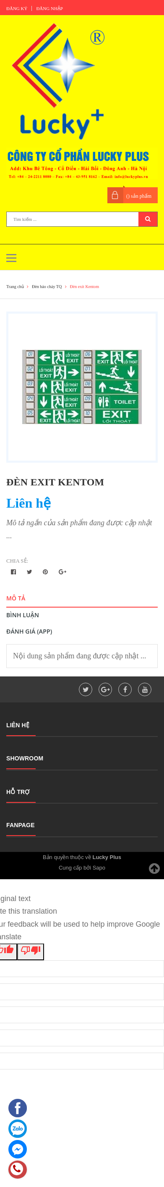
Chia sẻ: (17, 561)
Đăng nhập (49, 8)
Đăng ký (16, 8)
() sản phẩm (138, 196)
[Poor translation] (30, 951)
